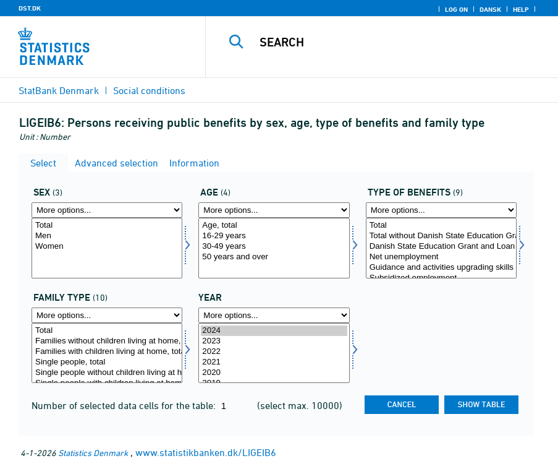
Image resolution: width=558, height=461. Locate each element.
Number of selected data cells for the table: (125, 405)
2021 (274, 362)
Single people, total (107, 362)
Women (107, 246)
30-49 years (274, 246)
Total (107, 225)
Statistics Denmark (93, 452)
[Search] (394, 42)
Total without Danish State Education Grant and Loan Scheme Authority (441, 236)
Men (107, 236)
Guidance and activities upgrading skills (441, 267)
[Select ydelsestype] (441, 248)
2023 (274, 341)
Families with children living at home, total (107, 352)
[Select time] (273, 353)
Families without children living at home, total (107, 341)
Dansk (490, 9)
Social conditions (149, 90)
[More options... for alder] (273, 210)
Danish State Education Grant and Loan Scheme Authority (441, 246)
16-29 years (274, 236)
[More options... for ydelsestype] (441, 210)
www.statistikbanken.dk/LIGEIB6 (205, 452)
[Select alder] (273, 248)
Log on (456, 9)
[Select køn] (107, 248)
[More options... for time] (273, 315)
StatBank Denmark (59, 90)
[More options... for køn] (107, 210)
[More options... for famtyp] (107, 315)
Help (521, 9)
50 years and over (274, 257)
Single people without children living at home (107, 373)
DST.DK (30, 8)
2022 (274, 352)
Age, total (274, 225)
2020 (274, 373)
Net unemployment (441, 257)
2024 (274, 330)
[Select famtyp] (107, 353)
